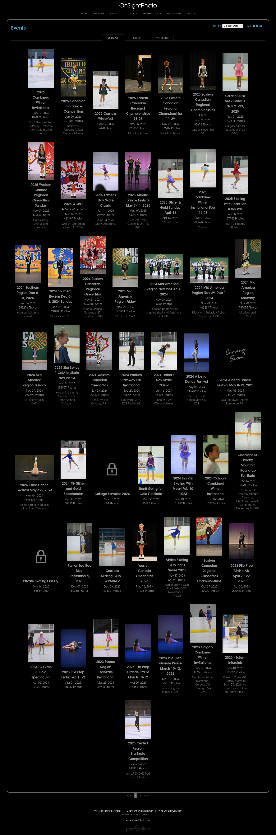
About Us (98, 13)
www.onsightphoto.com (138, 820)
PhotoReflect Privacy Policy (107, 810)
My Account (174, 13)
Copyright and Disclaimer (140, 810)
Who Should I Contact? (170, 810)
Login (191, 13)
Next (147, 795)
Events (113, 13)
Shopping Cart (152, 13)
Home (84, 13)
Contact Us (130, 13)
